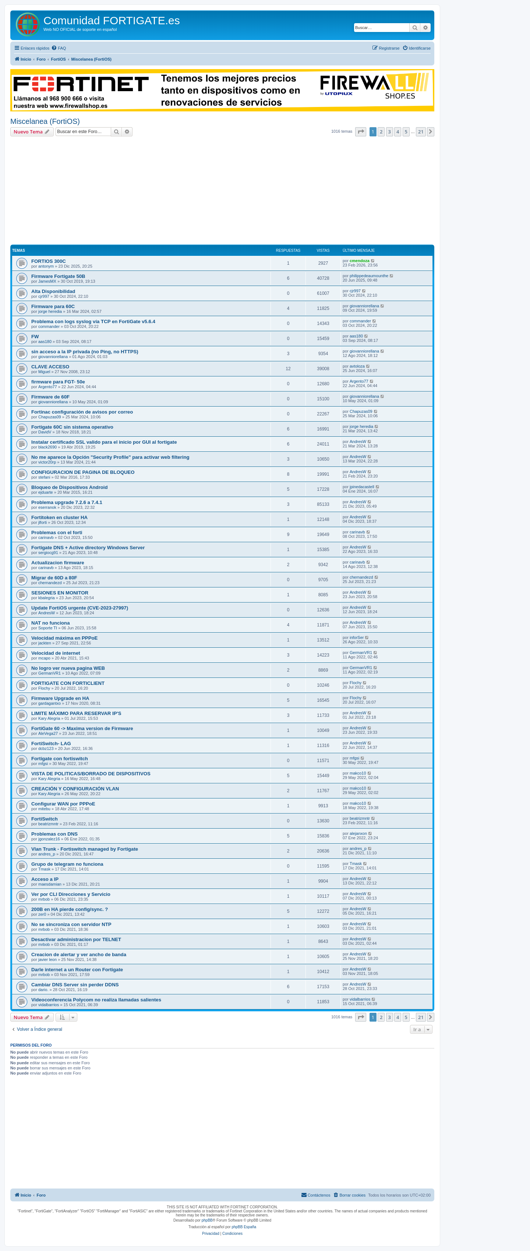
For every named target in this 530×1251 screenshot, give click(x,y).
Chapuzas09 (49, 417)
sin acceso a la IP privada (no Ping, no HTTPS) (84, 351)
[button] (360, 131)
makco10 (358, 773)
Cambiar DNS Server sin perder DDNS (75, 984)
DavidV (44, 432)
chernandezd (50, 582)
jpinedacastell (362, 487)
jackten (44, 643)
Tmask (44, 869)
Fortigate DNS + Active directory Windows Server (88, 547)
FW (35, 336)
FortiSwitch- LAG (51, 743)
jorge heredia (50, 311)
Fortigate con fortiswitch (59, 758)
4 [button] (397, 131)
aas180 (45, 341)
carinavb (46, 537)
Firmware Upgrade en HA (60, 698)
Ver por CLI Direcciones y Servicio (70, 894)
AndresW (358, 441)
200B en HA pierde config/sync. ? (69, 909)
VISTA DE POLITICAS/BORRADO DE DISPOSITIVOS (91, 773)
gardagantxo (49, 703)
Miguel (44, 371)
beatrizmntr (48, 824)
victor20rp (47, 462)
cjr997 (43, 296)
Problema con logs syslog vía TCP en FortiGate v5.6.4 (93, 321)
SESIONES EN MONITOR (59, 593)
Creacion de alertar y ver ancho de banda (78, 954)
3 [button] (389, 131)
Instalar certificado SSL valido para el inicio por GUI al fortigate (104, 442)
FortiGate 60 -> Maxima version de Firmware (82, 728)
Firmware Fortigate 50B (58, 276)
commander (49, 326)
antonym (46, 266)
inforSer (357, 637)
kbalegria (46, 598)
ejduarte (45, 492)
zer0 (42, 914)
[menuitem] (58, 48)
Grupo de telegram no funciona (67, 864)
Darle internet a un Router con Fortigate (77, 969)
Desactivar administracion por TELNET (76, 939)
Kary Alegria (49, 718)
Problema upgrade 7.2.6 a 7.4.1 (66, 502)
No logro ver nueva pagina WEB (68, 668)
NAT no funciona (50, 623)
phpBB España (244, 1227)
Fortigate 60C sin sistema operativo (72, 427)
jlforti (42, 522)
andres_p (46, 854)
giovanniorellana (364, 306)
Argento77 (47, 387)
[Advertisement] (222, 191)
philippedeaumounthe (369, 276)
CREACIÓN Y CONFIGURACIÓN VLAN (75, 788)
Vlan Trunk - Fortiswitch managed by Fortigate (84, 849)
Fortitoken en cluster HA (59, 517)
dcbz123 (46, 748)
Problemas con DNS (54, 834)
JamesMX (47, 281)
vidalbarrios (48, 1004)
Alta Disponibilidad (53, 291)
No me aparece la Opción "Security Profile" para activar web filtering (110, 457)
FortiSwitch (44, 819)
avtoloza (357, 366)
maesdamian (49, 884)
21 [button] (421, 131)
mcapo (44, 658)
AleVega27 (48, 733)
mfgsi (43, 763)
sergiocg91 (48, 552)
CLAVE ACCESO (50, 366)
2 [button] (381, 131)
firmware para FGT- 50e (58, 382)
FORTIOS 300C (48, 261)
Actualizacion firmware (57, 562)
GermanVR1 (361, 652)
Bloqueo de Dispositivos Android (69, 487)
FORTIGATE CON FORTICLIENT (68, 683)
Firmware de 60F (50, 397)
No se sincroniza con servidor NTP (71, 924)
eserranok (47, 507)
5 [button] (406, 131)
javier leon (47, 959)
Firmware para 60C (53, 306)
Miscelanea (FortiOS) (45, 121)
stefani (44, 477)
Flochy (44, 688)
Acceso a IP (45, 879)
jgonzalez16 (49, 839)
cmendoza (360, 260)
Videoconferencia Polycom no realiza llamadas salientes (96, 999)
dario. (43, 989)
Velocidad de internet (55, 653)
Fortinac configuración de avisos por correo (82, 412)
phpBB (207, 1220)
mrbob (44, 899)
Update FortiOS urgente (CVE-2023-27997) (79, 608)
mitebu (44, 809)
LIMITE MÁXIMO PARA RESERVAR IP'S (76, 713)
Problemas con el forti (56, 532)
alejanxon (358, 833)
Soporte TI (47, 628)
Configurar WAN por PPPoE (63, 804)
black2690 (47, 447)
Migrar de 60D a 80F (54, 577)
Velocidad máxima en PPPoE (64, 638)
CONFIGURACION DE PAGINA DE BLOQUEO (83, 472)
